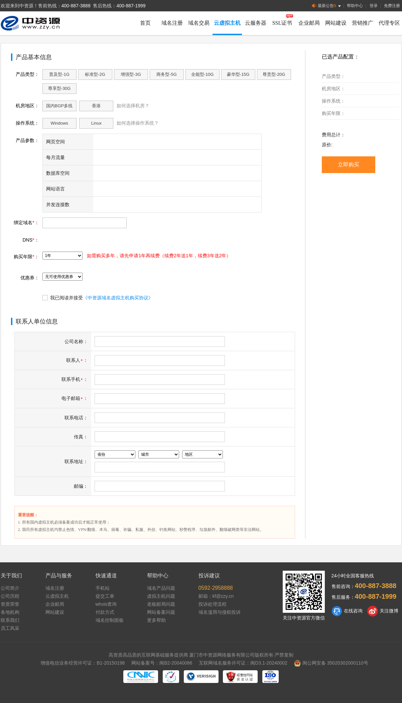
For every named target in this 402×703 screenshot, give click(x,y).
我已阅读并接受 (97, 297)
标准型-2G (95, 74)
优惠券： (29, 277)
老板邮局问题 (161, 604)
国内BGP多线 (59, 105)
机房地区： (27, 105)
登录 (374, 5)
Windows (59, 123)
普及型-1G (59, 74)
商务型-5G (166, 74)
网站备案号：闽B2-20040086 (161, 663)
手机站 (103, 588)
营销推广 (362, 23)
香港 (96, 105)
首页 (145, 23)
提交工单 (105, 596)
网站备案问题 (161, 612)
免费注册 (392, 5)
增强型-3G (131, 74)
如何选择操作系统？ (138, 123)
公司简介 (10, 588)
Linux (96, 123)
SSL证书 (282, 23)
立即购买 (348, 164)
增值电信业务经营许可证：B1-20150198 (82, 663)
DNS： (30, 240)
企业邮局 (309, 23)
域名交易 (199, 23)
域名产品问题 (161, 588)
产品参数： (27, 140)
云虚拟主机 (227, 23)
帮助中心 (355, 5)
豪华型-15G (238, 74)
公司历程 (10, 596)
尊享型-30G (59, 88)
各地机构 (10, 612)
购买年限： (26, 256)
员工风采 (10, 628)
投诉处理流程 (212, 604)
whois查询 (106, 604)
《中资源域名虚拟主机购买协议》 (118, 297)
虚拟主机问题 (161, 596)
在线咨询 (347, 611)
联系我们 (10, 620)
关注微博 (382, 611)
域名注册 (172, 23)
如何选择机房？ (133, 105)
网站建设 (336, 23)
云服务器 (255, 23)
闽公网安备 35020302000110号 (331, 663)
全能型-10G (202, 74)
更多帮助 (156, 620)
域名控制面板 (110, 620)
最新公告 (327, 6)
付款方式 (105, 612)
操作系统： (27, 123)
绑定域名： (26, 222)
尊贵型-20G (274, 74)
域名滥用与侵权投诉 (219, 612)
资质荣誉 (10, 604)
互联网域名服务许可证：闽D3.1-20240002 (243, 663)
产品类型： (27, 74)
